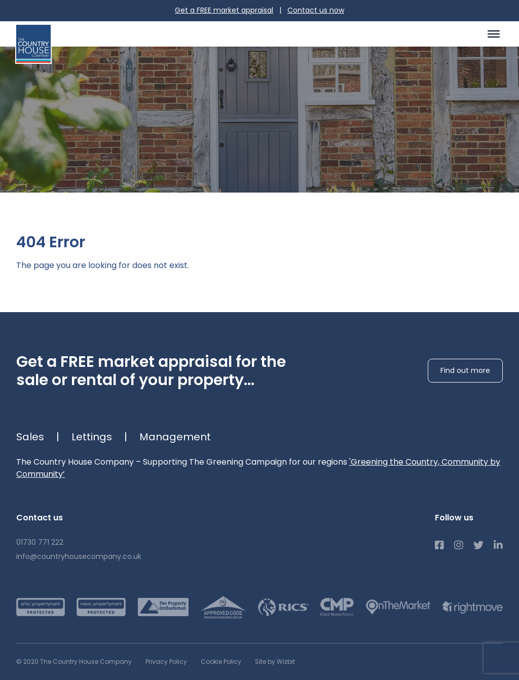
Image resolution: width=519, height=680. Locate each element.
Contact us (315, 10)
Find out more (465, 370)
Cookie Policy (221, 661)
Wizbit (286, 661)
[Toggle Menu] (494, 33)
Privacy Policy (166, 661)
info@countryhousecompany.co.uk (78, 556)
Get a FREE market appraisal (224, 10)
